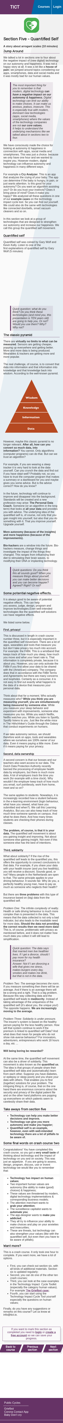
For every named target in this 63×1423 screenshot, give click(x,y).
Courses (44, 6)
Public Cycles (12, 1402)
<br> (30, 279)
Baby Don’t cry (13, 1414)
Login (57, 6)
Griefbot (9, 1408)
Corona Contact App (16, 1411)
